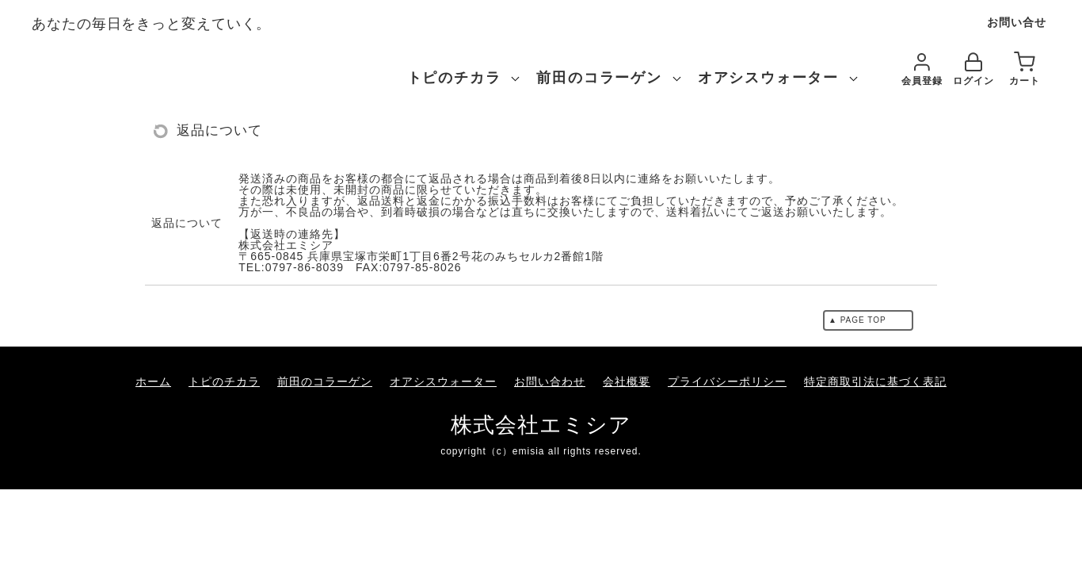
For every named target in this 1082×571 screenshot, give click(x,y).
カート (1024, 69)
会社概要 (626, 381)
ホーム (153, 381)
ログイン (973, 69)
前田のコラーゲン (598, 78)
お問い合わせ (549, 381)
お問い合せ (1016, 22)
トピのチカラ (454, 78)
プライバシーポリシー (727, 381)
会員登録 (922, 69)
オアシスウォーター (768, 78)
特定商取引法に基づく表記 (875, 381)
